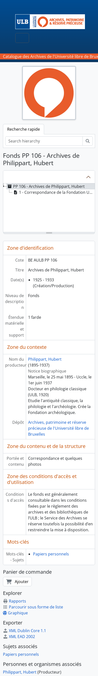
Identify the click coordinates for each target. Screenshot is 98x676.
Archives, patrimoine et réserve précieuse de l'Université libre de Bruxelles (58, 428)
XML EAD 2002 (19, 636)
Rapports (14, 601)
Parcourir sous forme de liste (33, 607)
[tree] (49, 208)
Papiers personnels (51, 554)
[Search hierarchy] (44, 141)
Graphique (15, 613)
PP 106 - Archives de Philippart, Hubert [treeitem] (46, 186)
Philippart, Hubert (45, 359)
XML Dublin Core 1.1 (24, 630)
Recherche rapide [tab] (23, 129)
